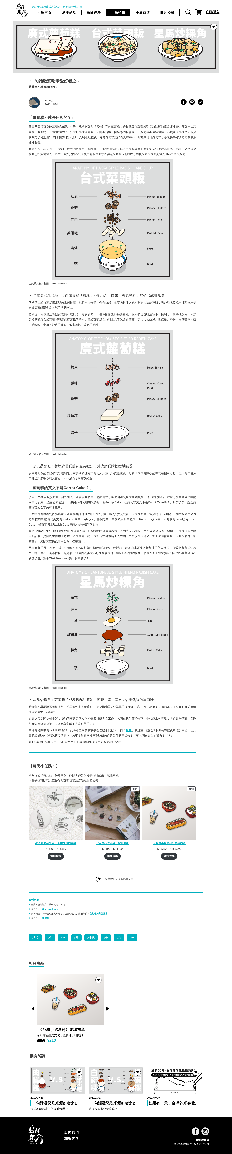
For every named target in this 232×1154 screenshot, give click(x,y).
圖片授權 (167, 12)
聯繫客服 (71, 1138)
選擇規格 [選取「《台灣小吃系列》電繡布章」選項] (169, 856)
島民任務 (94, 12)
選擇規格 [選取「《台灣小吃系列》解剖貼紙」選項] (112, 856)
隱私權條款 (202, 1140)
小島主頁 (44, 12)
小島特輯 (118, 12)
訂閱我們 (71, 1132)
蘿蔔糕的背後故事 (99, 913)
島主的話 (69, 12)
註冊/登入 (212, 12)
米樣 (129, 730)
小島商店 (143, 12)
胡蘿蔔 (45, 918)
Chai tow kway (50, 909)
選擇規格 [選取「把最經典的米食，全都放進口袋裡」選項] (55, 856)
